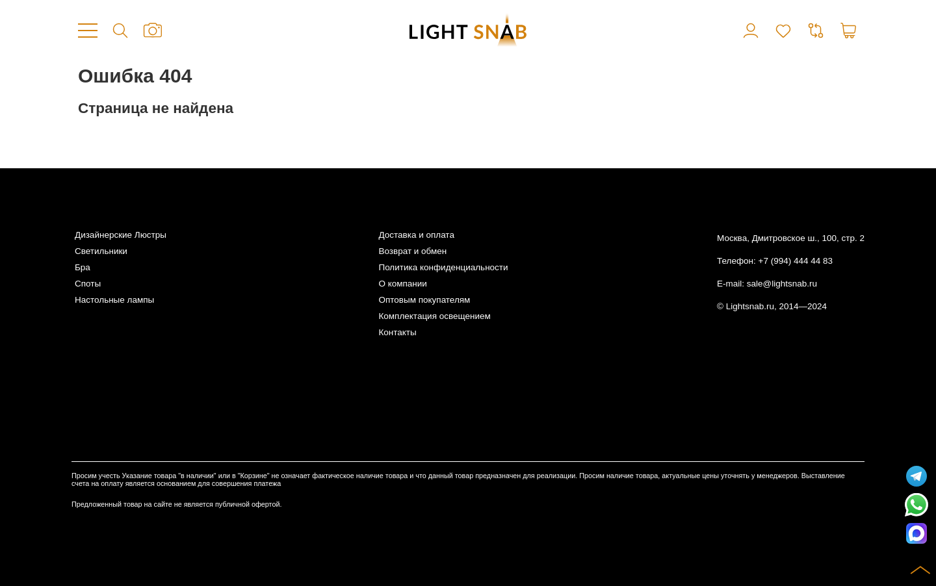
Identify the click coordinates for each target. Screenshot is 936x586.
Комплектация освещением (434, 316)
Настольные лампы (114, 300)
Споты (88, 283)
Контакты (397, 332)
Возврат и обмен (412, 251)
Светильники (101, 251)
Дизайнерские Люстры (120, 235)
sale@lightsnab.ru (782, 283)
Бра (82, 267)
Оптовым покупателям (424, 300)
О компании (402, 283)
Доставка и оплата (416, 235)
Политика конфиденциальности (443, 267)
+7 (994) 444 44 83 (796, 261)
